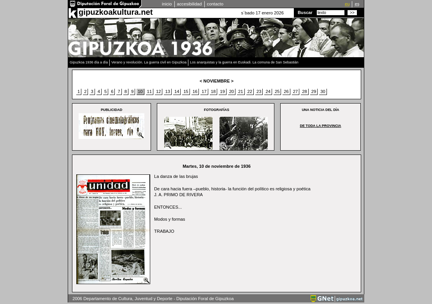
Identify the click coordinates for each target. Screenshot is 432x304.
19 (222, 91)
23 (258, 91)
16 (195, 91)
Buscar (305, 12)
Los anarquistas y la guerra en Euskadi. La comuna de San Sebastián (244, 62)
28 (304, 91)
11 (149, 91)
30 (322, 91)
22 (250, 91)
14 (176, 91)
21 (240, 91)
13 (167, 91)
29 (313, 91)
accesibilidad (189, 4)
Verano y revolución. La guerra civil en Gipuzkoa (148, 62)
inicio (167, 4)
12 (158, 91)
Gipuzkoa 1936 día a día (89, 62)
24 (267, 91)
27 (295, 91)
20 (231, 91)
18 (213, 91)
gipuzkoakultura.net (116, 12)
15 (185, 91)
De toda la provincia (320, 126)
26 (286, 91)
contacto (215, 4)
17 (204, 91)
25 (277, 91)
